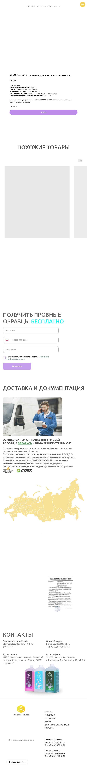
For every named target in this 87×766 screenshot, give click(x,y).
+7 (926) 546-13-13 (57, 756)
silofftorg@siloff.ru (58, 742)
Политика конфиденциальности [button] (21, 740)
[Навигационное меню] (82, 4)
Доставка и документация (57, 725)
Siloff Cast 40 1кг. (53, 6)
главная (30, 6)
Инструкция (13, 106)
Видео (48, 722)
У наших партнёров (17, 762)
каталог (40, 6)
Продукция (50, 715)
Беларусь (25, 443)
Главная (48, 712)
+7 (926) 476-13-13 (57, 745)
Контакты (49, 728)
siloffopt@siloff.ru (58, 753)
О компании (50, 718)
